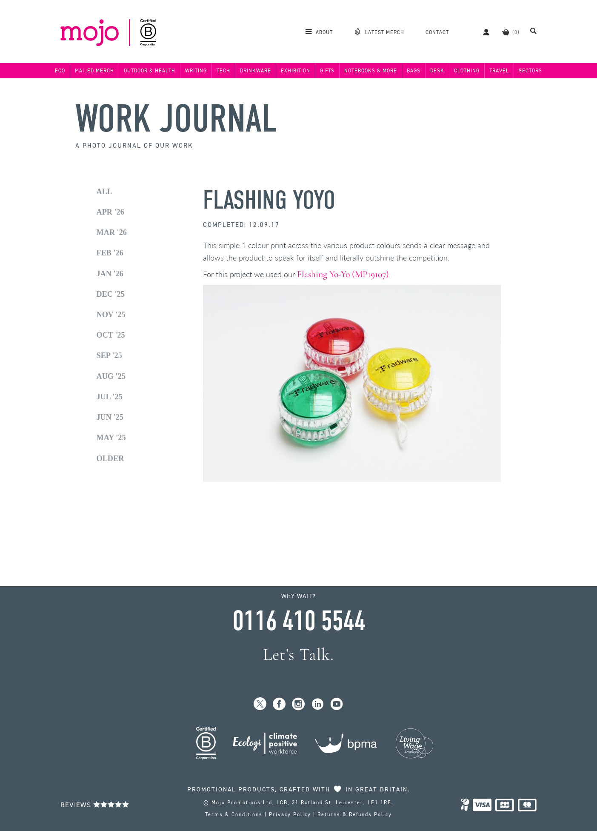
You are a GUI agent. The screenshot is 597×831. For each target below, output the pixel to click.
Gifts (327, 70)
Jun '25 (110, 417)
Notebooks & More (370, 70)
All (105, 191)
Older (110, 458)
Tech (223, 70)
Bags (413, 70)
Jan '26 (110, 273)
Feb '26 (110, 253)
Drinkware (255, 70)
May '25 (111, 437)
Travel (499, 70)
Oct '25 (111, 335)
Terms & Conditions (234, 814)
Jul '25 (110, 397)
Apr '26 (110, 212)
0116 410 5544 (298, 621)
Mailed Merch (94, 70)
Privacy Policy (290, 814)
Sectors (530, 70)
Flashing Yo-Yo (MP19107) (343, 274)
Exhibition (295, 70)
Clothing (467, 70)
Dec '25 (111, 294)
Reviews (94, 804)
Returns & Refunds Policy (354, 814)
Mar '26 (112, 232)
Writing (196, 70)
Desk (437, 70)
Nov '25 (111, 314)
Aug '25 (111, 376)
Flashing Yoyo (269, 200)
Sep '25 (109, 355)
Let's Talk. (298, 654)
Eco (60, 70)
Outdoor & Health (149, 70)
